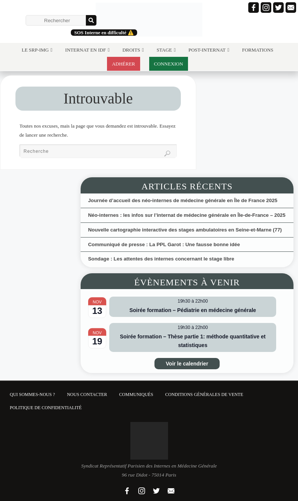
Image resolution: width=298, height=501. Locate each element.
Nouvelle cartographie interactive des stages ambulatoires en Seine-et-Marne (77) (185, 230)
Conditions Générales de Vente (204, 394)
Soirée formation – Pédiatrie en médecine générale (192, 310)
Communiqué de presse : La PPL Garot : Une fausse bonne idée (164, 244)
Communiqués (136, 394)
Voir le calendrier (187, 364)
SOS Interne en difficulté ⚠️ (104, 32)
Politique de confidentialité (46, 407)
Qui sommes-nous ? (32, 394)
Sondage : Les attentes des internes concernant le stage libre (161, 259)
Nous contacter (87, 394)
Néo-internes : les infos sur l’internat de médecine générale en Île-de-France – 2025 (187, 215)
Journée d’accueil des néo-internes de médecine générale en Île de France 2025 (183, 200)
